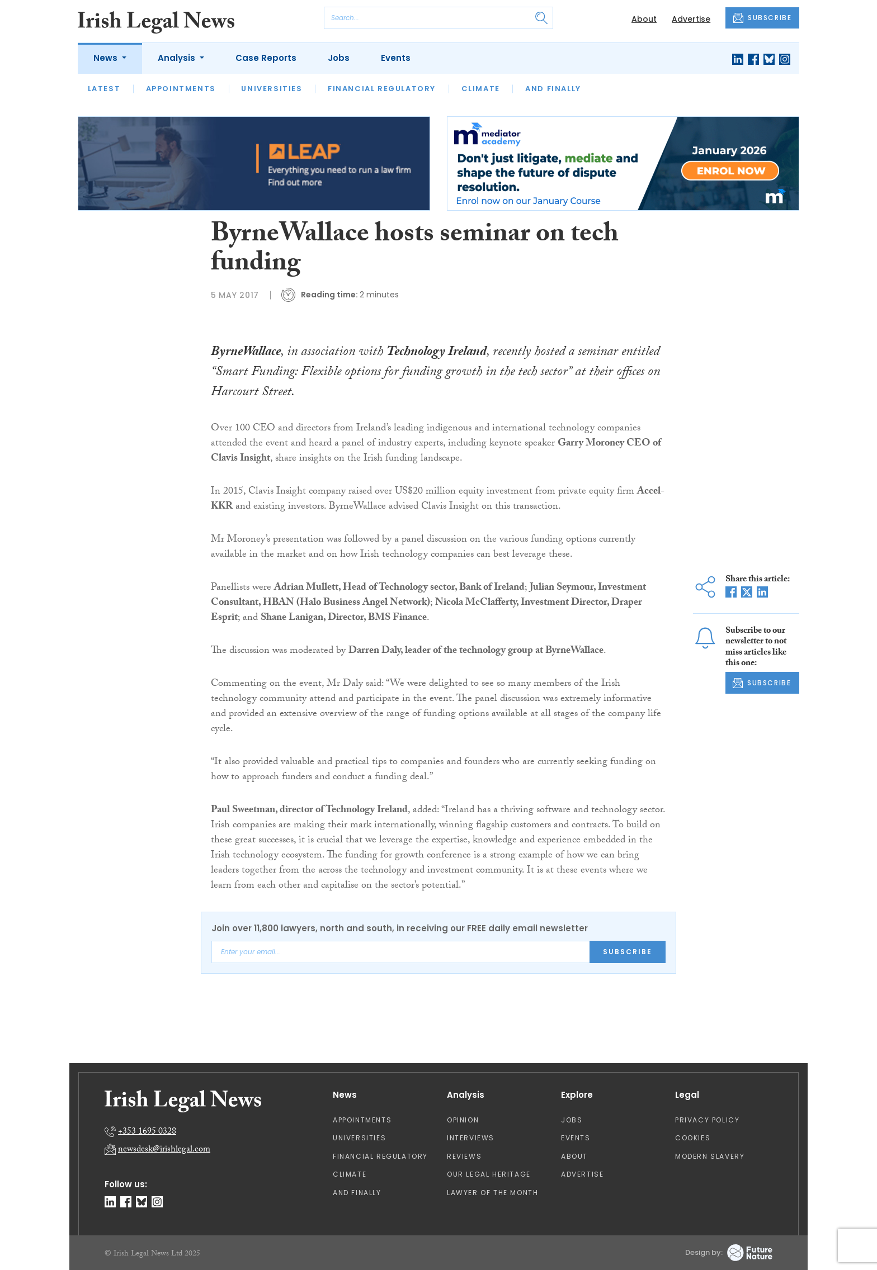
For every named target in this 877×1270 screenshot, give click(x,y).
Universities (271, 88)
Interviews (470, 1138)
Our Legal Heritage (489, 1174)
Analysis (177, 58)
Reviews (464, 1156)
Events (396, 58)
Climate (480, 88)
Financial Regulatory (382, 88)
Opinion (463, 1120)
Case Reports (265, 58)
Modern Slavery (709, 1156)
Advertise (691, 19)
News (106, 58)
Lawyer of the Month (492, 1192)
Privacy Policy (707, 1120)
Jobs (339, 58)
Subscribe (627, 951)
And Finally (553, 88)
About (644, 19)
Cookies (692, 1138)
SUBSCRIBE (762, 18)
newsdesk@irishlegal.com (164, 1150)
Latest (104, 88)
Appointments (181, 88)
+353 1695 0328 (147, 1132)
